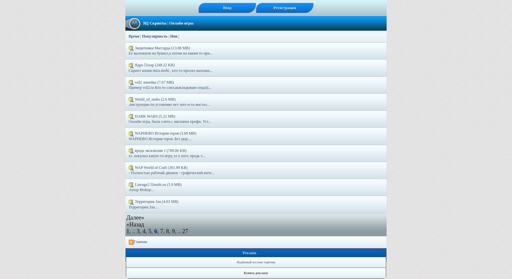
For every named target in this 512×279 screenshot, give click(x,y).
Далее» (135, 217)
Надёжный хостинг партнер (256, 262)
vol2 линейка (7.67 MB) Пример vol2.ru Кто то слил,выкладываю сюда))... (170, 85)
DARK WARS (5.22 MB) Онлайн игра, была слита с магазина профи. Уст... (170, 119)
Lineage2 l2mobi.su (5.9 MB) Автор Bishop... (155, 187)
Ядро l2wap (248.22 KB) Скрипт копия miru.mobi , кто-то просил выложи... (170, 68)
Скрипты (158, 23)
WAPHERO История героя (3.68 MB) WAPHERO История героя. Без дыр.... (162, 136)
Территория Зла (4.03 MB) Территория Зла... (153, 204)
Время (134, 36)
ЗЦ (145, 23)
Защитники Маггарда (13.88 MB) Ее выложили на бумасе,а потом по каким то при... (171, 51)
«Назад (135, 224)
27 (185, 231)
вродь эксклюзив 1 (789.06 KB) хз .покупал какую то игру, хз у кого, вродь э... (167, 153)
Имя (174, 36)
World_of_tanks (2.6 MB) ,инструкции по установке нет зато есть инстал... (169, 102)
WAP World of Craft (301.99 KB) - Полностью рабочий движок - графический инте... (172, 170)
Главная (138, 242)
